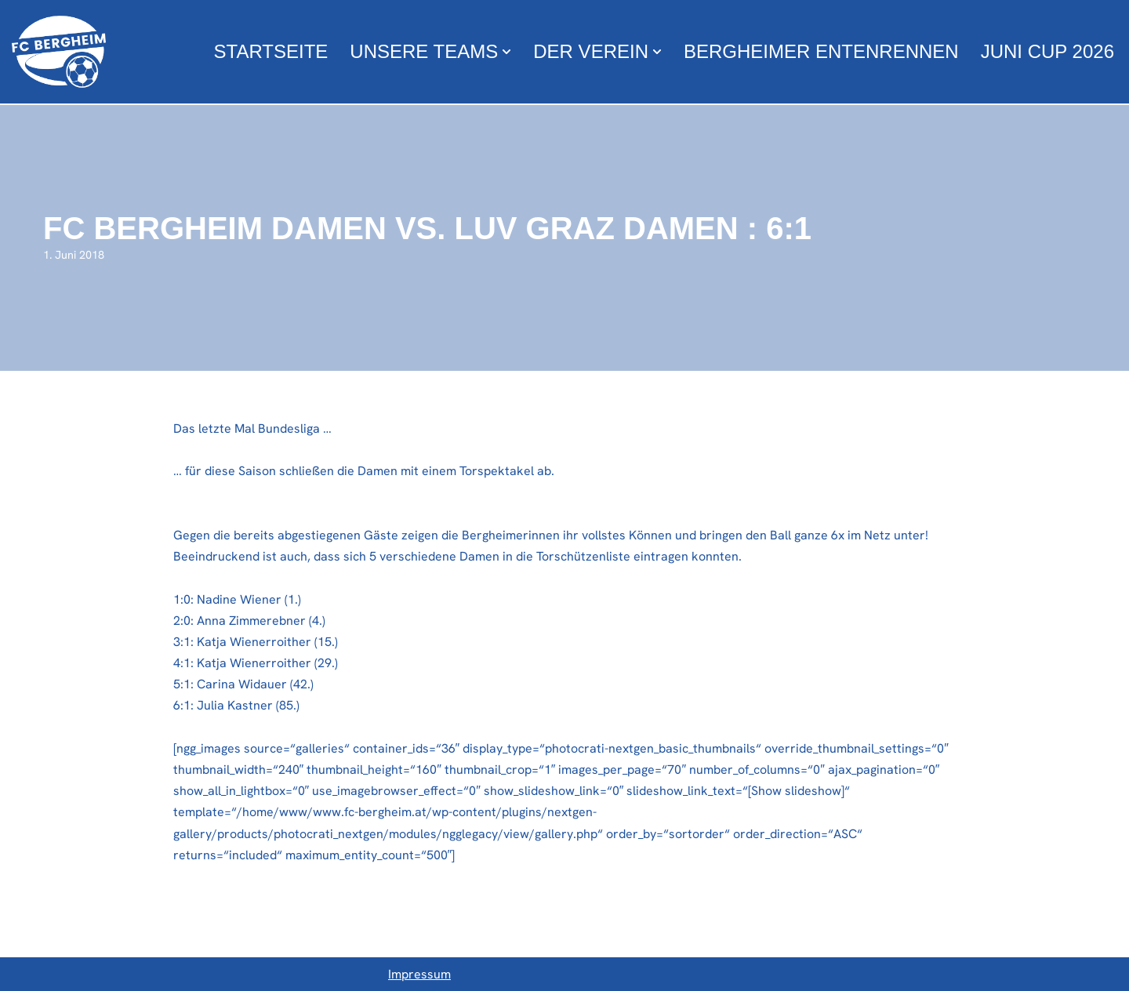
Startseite (271, 51)
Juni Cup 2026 (1047, 51)
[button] (506, 51)
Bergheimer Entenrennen (821, 51)
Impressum (419, 974)
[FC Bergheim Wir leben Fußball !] (59, 51)
